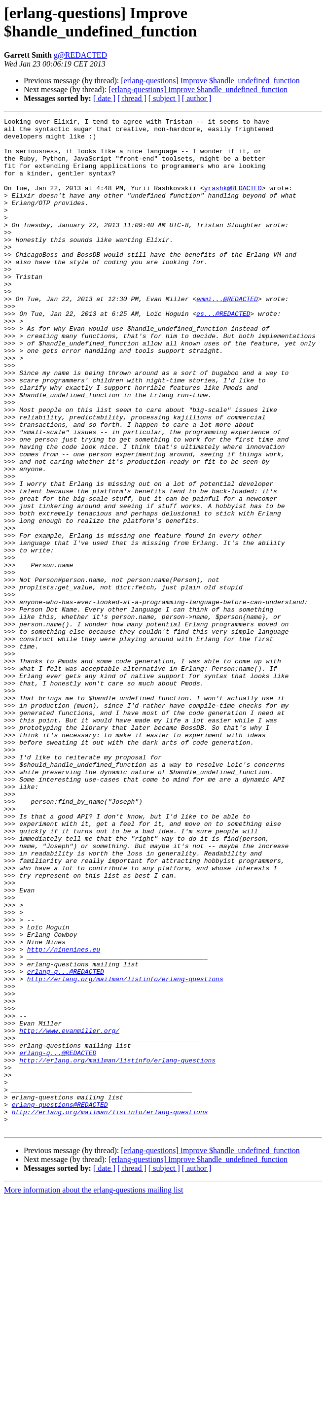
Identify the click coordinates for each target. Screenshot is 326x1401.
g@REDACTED (80, 55)
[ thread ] (131, 98)
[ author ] (197, 98)
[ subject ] (164, 98)
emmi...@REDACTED (227, 335)
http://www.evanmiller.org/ (69, 1213)
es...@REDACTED (223, 353)
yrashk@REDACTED (233, 202)
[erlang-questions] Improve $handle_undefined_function (210, 80)
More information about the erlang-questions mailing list (93, 1392)
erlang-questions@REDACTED (60, 1302)
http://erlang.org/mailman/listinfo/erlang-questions (125, 1151)
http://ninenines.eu (63, 1116)
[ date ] (104, 98)
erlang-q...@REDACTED (65, 1142)
